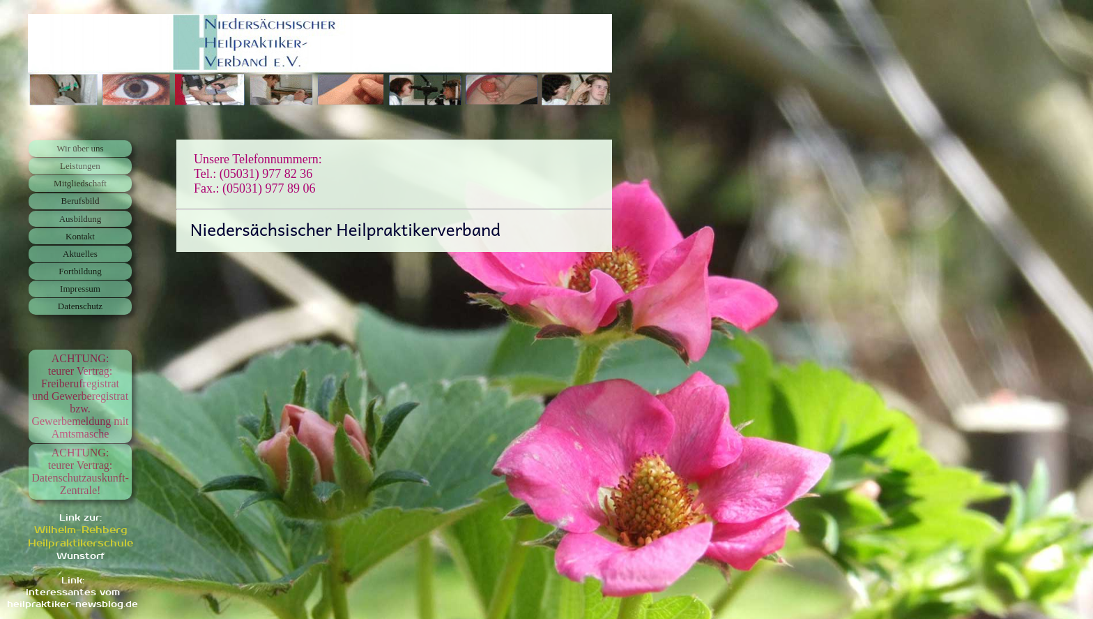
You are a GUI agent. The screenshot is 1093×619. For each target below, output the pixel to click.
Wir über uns (79, 148)
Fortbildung (80, 271)
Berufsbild (80, 200)
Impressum (80, 288)
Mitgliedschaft (80, 183)
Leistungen (80, 166)
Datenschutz (80, 306)
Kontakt (80, 236)
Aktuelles (80, 253)
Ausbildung (80, 219)
